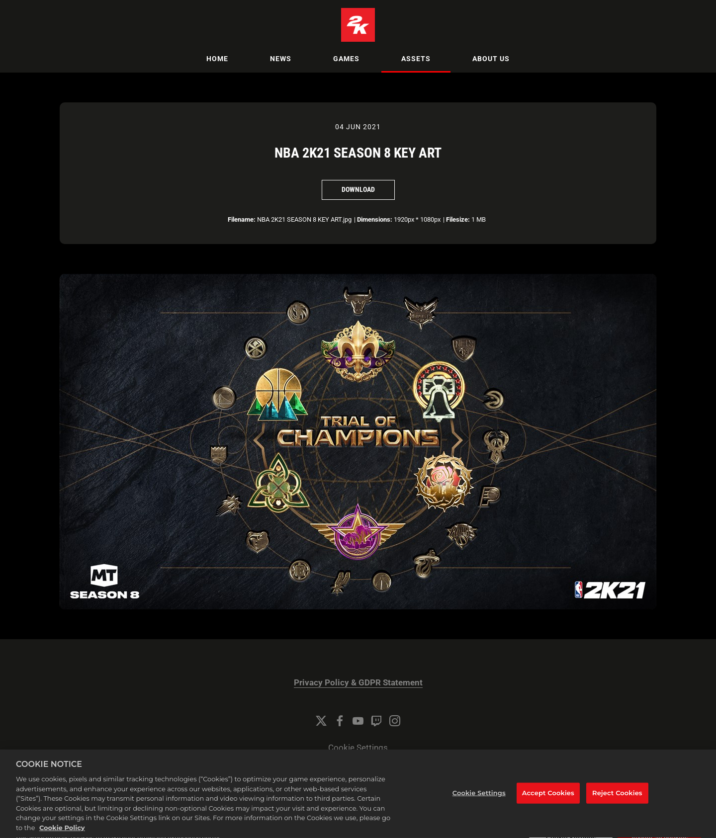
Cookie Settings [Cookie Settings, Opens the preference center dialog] (479, 801)
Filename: (242, 219)
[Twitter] (321, 720)
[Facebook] (339, 720)
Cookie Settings (358, 748)
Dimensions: (374, 219)
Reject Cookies (617, 801)
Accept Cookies (548, 801)
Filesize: (458, 219)
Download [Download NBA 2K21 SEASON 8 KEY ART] (358, 189)
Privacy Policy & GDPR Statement (358, 682)
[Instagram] (394, 720)
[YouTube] (358, 720)
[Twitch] (376, 720)
